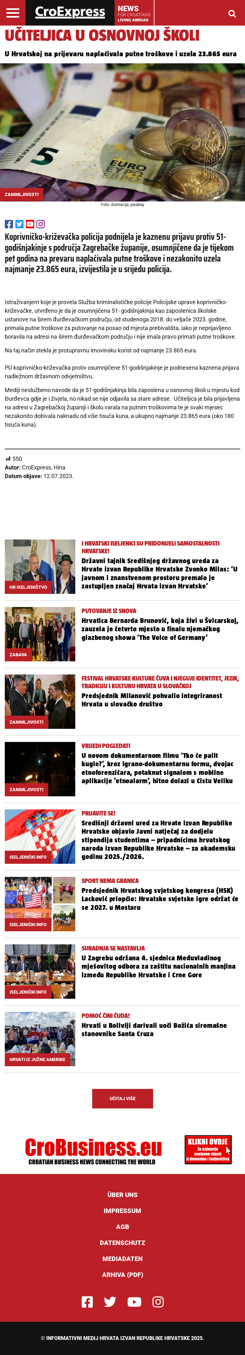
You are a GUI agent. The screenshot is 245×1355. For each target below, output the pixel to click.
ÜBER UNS (123, 1195)
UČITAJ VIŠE (123, 1098)
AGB (122, 1227)
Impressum (122, 1211)
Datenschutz (122, 1243)
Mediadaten (122, 1259)
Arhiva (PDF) (122, 1275)
